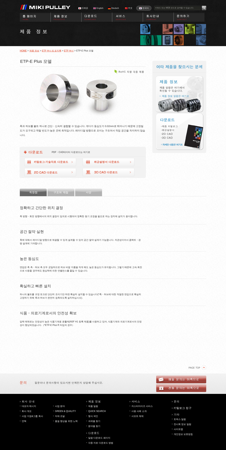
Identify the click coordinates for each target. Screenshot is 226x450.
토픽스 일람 (180, 419)
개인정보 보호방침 (183, 434)
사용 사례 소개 (139, 411)
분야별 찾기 (94, 426)
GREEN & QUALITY (65, 411)
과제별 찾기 (94, 421)
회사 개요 (27, 411)
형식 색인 (93, 416)
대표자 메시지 (29, 406)
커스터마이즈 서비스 (142, 406)
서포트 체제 (137, 416)
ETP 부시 (69, 50)
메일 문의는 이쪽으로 (181, 379)
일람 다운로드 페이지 (99, 438)
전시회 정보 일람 (182, 424)
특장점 (33, 192)
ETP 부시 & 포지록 (51, 50)
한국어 (144, 8)
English (98, 8)
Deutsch (113, 8)
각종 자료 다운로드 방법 (100, 443)
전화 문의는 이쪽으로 (181, 388)
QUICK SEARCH (97, 411)
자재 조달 (60, 416)
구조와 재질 (60, 192)
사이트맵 (178, 429)
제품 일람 (93, 406)
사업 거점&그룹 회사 (32, 416)
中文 (128, 8)
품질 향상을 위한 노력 (66, 421)
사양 (88, 192)
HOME (23, 50)
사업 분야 (60, 406)
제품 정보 (34, 50)
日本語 (83, 8)
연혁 (24, 421)
